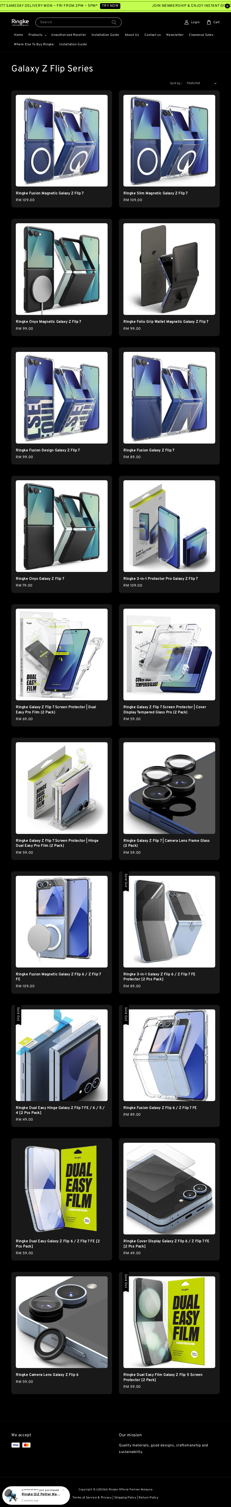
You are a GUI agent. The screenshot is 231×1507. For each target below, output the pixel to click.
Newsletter (174, 35)
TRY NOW (119, 6)
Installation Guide (105, 35)
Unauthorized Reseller (68, 35)
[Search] (114, 22)
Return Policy (148, 1498)
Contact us (152, 35)
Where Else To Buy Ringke (34, 44)
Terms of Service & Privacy (92, 1498)
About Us (132, 35)
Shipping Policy (125, 1498)
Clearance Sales (201, 35)
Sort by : (176, 83)
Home (18, 35)
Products (35, 35)
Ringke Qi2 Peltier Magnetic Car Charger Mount (41, 1494)
